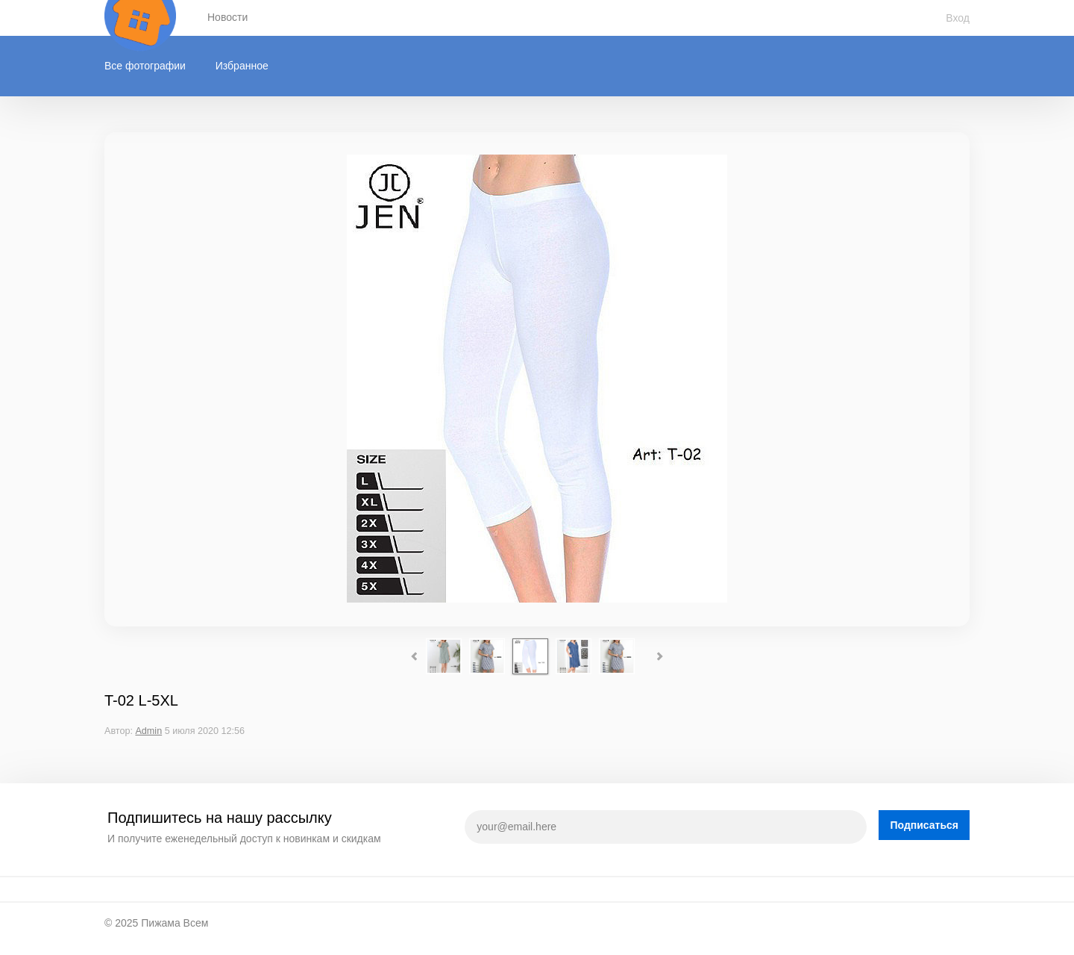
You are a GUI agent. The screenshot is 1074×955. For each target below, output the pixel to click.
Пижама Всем (174, 923)
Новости (227, 17)
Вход (958, 18)
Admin (148, 731)
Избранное (242, 66)
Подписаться (924, 825)
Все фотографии (145, 66)
